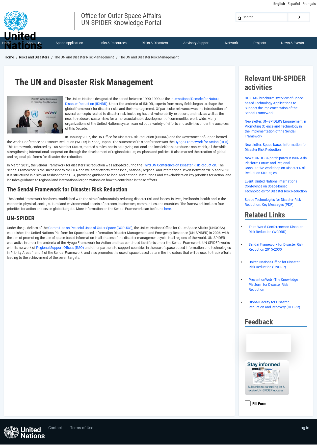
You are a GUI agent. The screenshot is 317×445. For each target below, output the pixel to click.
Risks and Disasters (34, 58)
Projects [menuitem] (259, 43)
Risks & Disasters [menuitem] (155, 43)
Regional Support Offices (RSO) (60, 248)
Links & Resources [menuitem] (113, 43)
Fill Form (259, 404)
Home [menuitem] (6, 43)
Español (294, 4)
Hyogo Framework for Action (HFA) (201, 142)
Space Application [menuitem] (69, 43)
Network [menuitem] (231, 43)
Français (309, 4)
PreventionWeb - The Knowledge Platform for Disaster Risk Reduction (273, 285)
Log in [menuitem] (303, 428)
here (167, 209)
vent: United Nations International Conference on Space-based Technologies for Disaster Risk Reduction (276, 187)
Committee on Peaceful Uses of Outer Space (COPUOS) (90, 228)
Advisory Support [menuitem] (196, 43)
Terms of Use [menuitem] (82, 428)
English (279, 4)
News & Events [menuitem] (292, 43)
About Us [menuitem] (33, 43)
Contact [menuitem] (55, 428)
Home (9, 58)
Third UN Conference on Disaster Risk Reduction (179, 165)
